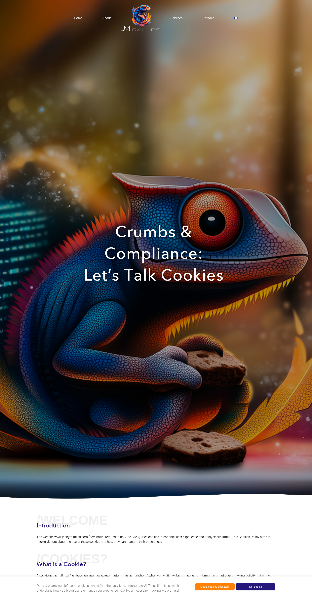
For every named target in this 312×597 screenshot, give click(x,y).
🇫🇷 (236, 18)
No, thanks (255, 586)
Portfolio (208, 18)
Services (176, 18)
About (106, 18)
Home (78, 18)
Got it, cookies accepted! (214, 586)
